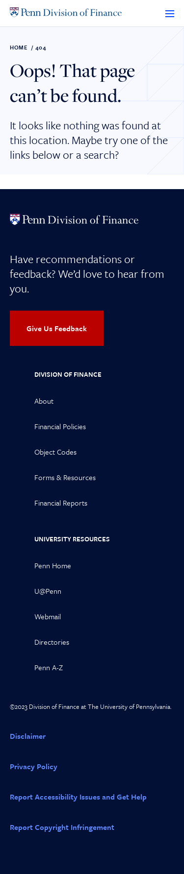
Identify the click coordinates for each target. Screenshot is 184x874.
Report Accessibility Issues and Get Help (78, 796)
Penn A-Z (48, 667)
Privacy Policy (33, 766)
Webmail (47, 616)
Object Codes (55, 451)
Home (18, 47)
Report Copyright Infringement (62, 827)
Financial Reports (60, 502)
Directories (51, 641)
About (43, 400)
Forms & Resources (65, 477)
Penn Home (52, 565)
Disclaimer (28, 735)
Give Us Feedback (56, 328)
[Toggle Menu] (170, 13)
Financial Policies (60, 426)
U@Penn (47, 590)
